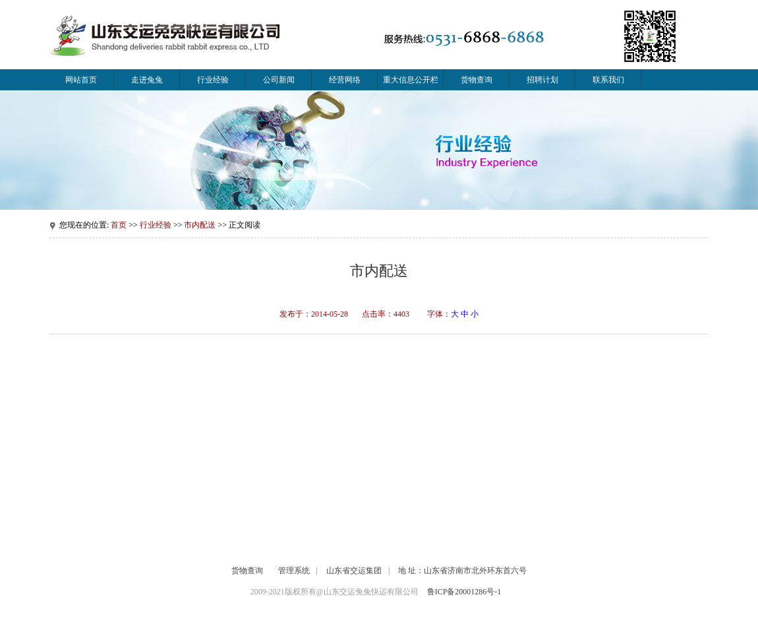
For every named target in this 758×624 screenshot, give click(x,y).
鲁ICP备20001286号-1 (464, 591)
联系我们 (608, 79)
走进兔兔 (147, 79)
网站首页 (81, 79)
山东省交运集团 (354, 570)
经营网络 (345, 79)
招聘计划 (542, 79)
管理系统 (294, 570)
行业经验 (213, 79)
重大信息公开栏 (410, 79)
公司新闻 (279, 79)
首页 (119, 225)
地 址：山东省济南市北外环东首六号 (462, 570)
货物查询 (476, 79)
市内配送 (200, 225)
